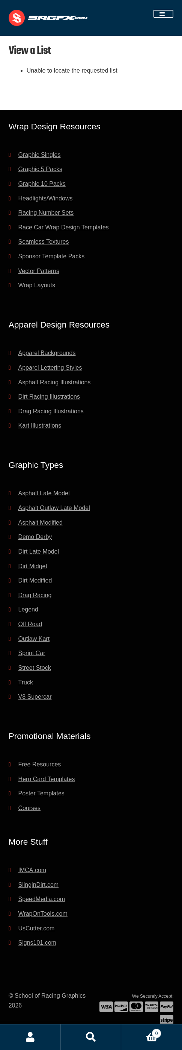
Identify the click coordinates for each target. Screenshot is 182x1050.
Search (91, 1037)
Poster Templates (41, 793)
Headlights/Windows (45, 198)
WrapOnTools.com (43, 913)
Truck (25, 682)
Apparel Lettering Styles (50, 367)
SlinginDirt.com (38, 885)
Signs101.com (37, 942)
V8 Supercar (35, 696)
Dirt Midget (32, 566)
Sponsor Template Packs (51, 256)
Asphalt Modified (40, 522)
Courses (29, 808)
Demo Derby (35, 537)
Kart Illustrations (40, 425)
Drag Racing (35, 595)
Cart (141, 1032)
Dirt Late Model (38, 551)
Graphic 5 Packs (40, 169)
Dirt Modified (35, 580)
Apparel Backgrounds (47, 353)
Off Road (30, 624)
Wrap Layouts (36, 285)
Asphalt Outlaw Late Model (54, 508)
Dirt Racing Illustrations (49, 396)
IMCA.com (32, 870)
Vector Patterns (38, 271)
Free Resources (39, 764)
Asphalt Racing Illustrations (54, 382)
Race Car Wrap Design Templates (63, 227)
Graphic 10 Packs (42, 184)
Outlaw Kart (34, 639)
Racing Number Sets (46, 212)
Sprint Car (31, 653)
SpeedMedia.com (41, 899)
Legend (28, 609)
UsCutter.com (36, 928)
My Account (30, 1037)
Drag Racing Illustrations (51, 411)
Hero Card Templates (46, 779)
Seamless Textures (43, 241)
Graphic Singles (39, 155)
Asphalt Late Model (44, 493)
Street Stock (34, 668)
